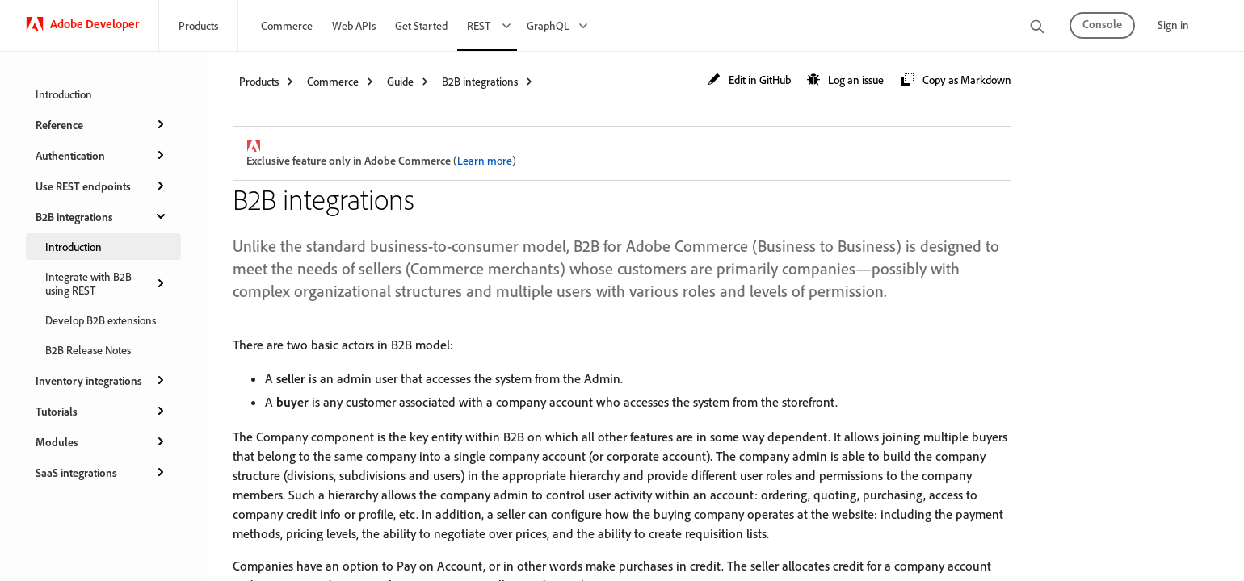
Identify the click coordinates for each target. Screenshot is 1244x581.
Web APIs (354, 25)
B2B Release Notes (88, 350)
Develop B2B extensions (100, 320)
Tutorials (102, 410)
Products (198, 25)
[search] (1037, 28)
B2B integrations (102, 216)
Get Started (421, 25)
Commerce (287, 25)
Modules (102, 441)
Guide (400, 81)
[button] (749, 80)
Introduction (64, 94)
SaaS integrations (102, 472)
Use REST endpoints (102, 185)
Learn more (484, 160)
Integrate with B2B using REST (106, 283)
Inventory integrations (102, 380)
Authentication (102, 155)
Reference (102, 124)
